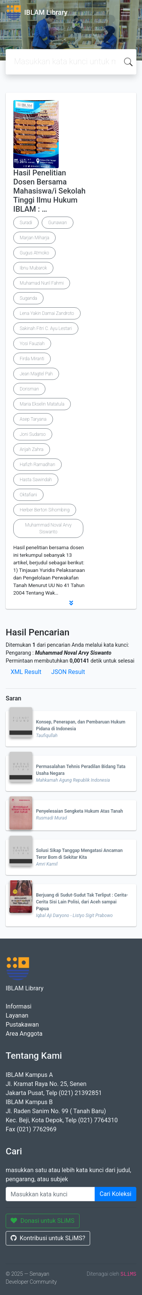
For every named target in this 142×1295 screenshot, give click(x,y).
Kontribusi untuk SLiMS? (48, 1238)
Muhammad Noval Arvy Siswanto (48, 528)
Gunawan (57, 222)
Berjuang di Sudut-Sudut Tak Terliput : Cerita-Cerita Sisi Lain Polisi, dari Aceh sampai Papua (82, 901)
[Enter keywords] (50, 1194)
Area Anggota (24, 1033)
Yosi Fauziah (32, 343)
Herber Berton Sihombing (45, 510)
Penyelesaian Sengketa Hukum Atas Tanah (79, 811)
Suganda (28, 298)
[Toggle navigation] (125, 12)
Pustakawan (22, 1024)
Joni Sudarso (33, 434)
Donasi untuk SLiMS (43, 1220)
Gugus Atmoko (34, 253)
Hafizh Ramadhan (37, 464)
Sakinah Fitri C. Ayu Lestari (46, 328)
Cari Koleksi (115, 1193)
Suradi (26, 222)
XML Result (26, 671)
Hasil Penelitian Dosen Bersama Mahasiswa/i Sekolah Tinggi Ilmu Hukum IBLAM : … (49, 191)
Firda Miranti (32, 358)
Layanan (17, 1015)
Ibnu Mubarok (33, 268)
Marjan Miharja (34, 237)
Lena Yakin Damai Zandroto (47, 313)
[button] (71, 603)
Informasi (18, 1006)
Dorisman (29, 389)
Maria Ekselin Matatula (42, 404)
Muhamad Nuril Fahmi (42, 283)
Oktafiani (28, 494)
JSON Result (68, 671)
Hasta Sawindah (36, 479)
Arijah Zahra (32, 449)
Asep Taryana (33, 419)
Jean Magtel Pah (36, 373)
